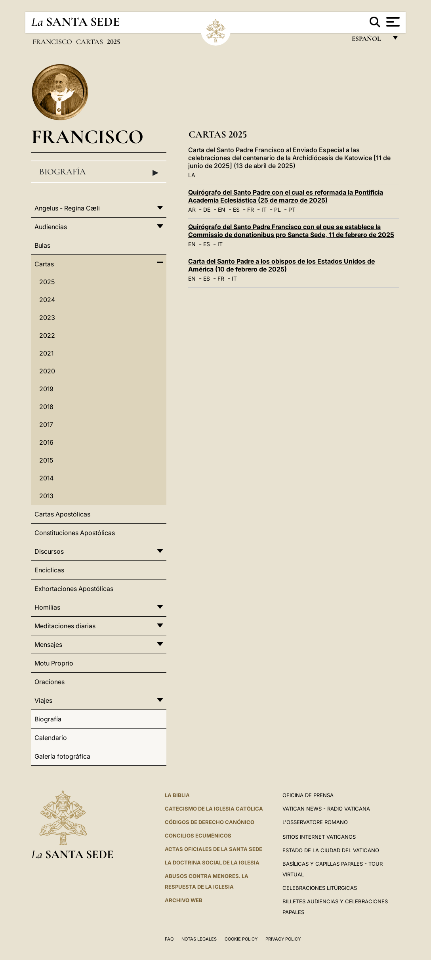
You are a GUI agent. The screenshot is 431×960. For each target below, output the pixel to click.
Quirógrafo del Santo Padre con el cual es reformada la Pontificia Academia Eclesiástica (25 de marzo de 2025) (285, 196)
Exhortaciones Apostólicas (73, 589)
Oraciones (49, 682)
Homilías (47, 607)
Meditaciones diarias (64, 626)
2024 (47, 300)
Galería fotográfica (62, 756)
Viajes (43, 700)
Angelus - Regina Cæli (67, 208)
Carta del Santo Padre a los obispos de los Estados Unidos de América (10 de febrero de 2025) (281, 265)
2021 (46, 353)
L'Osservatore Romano (315, 822)
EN (221, 209)
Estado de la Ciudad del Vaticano (330, 850)
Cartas (90, 41)
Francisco (53, 41)
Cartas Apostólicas (62, 514)
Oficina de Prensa (308, 795)
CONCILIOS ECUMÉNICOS (198, 835)
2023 (47, 317)
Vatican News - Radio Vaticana (326, 808)
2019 (46, 389)
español (369, 40)
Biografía (98, 172)
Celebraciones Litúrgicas (319, 888)
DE (206, 209)
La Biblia (177, 795)
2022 (47, 335)
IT (264, 209)
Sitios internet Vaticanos (319, 837)
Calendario (50, 738)
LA (191, 175)
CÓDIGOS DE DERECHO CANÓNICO (209, 822)
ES (236, 209)
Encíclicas (49, 570)
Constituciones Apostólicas (74, 533)
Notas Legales (199, 939)
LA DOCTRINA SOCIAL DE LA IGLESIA (212, 862)
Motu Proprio (53, 663)
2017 (46, 424)
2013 (46, 496)
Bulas (42, 245)
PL (277, 209)
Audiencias (50, 227)
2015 (46, 460)
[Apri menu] (392, 22)
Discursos (49, 551)
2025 (47, 282)
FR (250, 209)
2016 (46, 442)
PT (292, 209)
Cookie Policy (241, 939)
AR (192, 209)
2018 (46, 407)
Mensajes (48, 644)
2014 (46, 478)
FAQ (169, 939)
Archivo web (183, 900)
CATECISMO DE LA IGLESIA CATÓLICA (214, 808)
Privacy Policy (283, 939)
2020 (47, 371)
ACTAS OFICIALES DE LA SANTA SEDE (213, 849)
